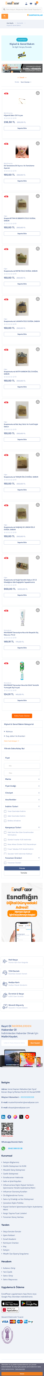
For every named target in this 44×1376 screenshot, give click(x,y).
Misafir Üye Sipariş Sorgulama (16, 1253)
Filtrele (22, 868)
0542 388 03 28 (15, 1148)
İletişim (6, 1250)
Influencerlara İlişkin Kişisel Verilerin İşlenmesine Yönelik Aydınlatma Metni (19, 1186)
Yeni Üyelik (7, 1272)
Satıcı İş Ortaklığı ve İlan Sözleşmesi (18, 1199)
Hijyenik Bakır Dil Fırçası (13, 115)
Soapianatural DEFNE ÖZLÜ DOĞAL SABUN (20, 271)
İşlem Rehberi (9, 1235)
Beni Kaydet (35, 1043)
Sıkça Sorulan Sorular (12, 1231)
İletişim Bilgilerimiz (11, 1162)
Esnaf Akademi (9, 1239)
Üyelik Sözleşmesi (10, 1173)
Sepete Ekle (22, 128)
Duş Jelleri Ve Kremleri (15, 736)
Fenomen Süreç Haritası (13, 1217)
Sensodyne (7, 630)
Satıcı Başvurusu (10, 1279)
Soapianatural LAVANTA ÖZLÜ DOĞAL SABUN (22, 321)
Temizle (24, 873)
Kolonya (9, 731)
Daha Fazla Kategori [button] (10, 741)
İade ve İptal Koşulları (12, 1181)
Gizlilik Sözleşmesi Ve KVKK (14, 1166)
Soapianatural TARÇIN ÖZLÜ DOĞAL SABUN (21, 477)
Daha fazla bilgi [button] (20, 1369)
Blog (4, 1246)
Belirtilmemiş (8, 113)
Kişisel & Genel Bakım (14, 25)
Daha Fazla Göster (22, 716)
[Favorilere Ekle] (38, 94)
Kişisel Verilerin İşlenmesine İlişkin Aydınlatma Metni (22, 1208)
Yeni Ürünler (25, 82)
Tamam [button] (22, 1373)
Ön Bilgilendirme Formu (13, 1195)
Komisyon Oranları (11, 1243)
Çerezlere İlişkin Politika (13, 1203)
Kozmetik (20, 23)
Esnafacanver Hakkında (13, 1177)
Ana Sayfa (10, 23)
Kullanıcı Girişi (9, 1268)
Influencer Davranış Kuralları (15, 1191)
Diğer (5, 216)
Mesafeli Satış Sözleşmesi (14, 1170)
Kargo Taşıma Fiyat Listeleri (15, 1213)
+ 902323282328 (26, 1097)
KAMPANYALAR (36, 15)
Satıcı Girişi (8, 1275)
